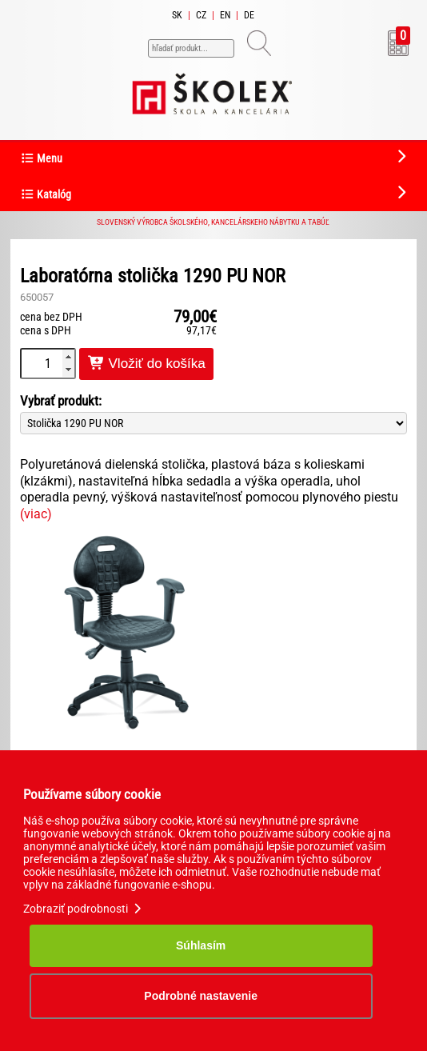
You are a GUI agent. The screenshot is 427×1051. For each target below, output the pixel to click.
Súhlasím (200, 945)
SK (177, 15)
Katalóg (45, 195)
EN (225, 15)
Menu (41, 159)
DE (249, 15)
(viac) (36, 514)
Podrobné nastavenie (200, 995)
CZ (201, 15)
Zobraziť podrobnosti (84, 908)
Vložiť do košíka (146, 363)
